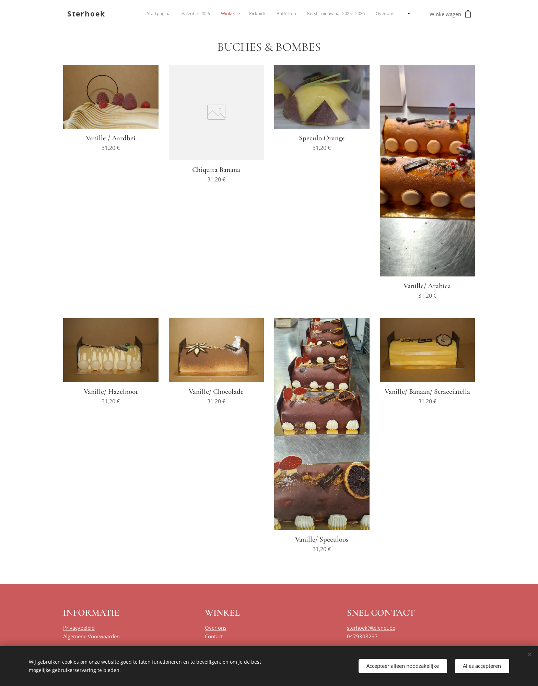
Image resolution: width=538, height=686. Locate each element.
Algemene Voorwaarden (91, 636)
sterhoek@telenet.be (371, 627)
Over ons (215, 627)
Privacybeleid (79, 627)
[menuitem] (275, 14)
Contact (214, 636)
